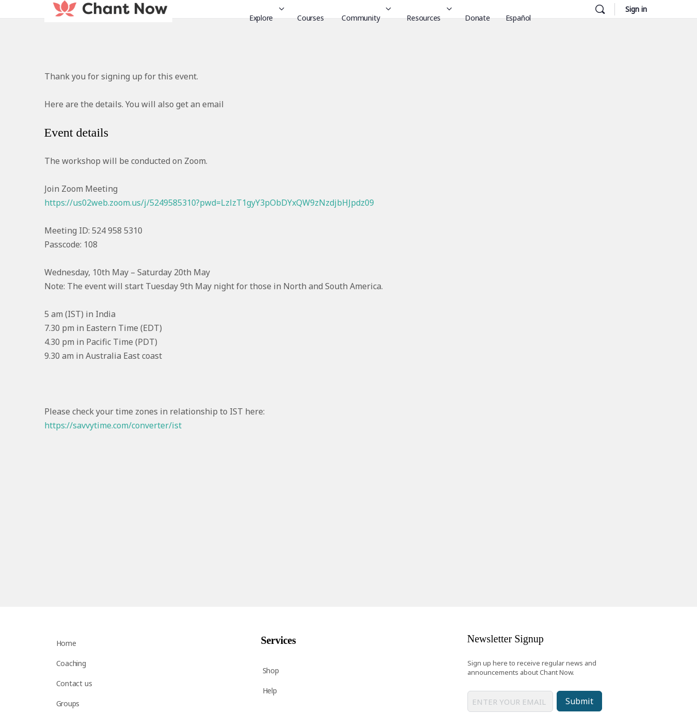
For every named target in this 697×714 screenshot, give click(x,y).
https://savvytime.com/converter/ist (113, 425)
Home (66, 643)
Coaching (71, 663)
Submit (579, 701)
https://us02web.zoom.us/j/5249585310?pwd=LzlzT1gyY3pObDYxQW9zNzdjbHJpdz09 (209, 202)
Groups (68, 703)
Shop (271, 670)
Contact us (74, 683)
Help (270, 690)
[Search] (600, 9)
